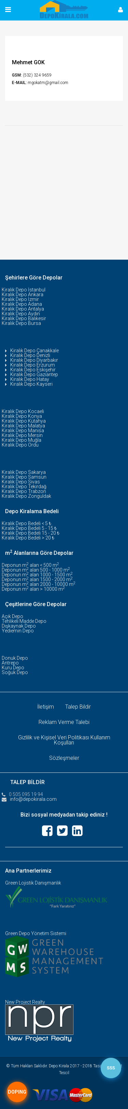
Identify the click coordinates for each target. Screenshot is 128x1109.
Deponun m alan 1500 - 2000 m (37, 579)
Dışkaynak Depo (19, 626)
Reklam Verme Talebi (64, 722)
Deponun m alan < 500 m (30, 565)
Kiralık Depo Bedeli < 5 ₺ (26, 523)
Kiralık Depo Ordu (20, 445)
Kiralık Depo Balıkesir (24, 318)
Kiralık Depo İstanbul (23, 289)
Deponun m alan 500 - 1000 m (36, 570)
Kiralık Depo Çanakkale (34, 350)
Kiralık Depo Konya (22, 416)
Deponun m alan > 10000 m (33, 589)
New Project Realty (25, 1002)
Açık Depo (12, 616)
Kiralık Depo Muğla (21, 440)
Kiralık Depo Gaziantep (34, 374)
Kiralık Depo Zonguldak (26, 496)
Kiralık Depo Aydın (21, 313)
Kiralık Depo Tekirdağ (24, 486)
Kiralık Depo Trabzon (24, 491)
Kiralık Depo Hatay (29, 379)
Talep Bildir (78, 706)
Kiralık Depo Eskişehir (33, 369)
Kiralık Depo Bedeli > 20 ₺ (28, 537)
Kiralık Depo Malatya (23, 425)
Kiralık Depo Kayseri (31, 384)
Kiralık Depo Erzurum (32, 365)
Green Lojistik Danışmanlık (33, 883)
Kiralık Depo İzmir (20, 299)
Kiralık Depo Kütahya (24, 421)
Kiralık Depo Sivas (21, 481)
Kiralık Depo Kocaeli (23, 411)
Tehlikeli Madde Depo (24, 621)
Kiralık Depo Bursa (21, 323)
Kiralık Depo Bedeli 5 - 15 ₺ (29, 528)
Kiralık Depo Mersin (22, 435)
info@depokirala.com (33, 799)
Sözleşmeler (64, 758)
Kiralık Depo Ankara (22, 294)
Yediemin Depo (18, 630)
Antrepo (10, 663)
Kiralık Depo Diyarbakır (34, 360)
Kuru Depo (13, 667)
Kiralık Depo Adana (22, 304)
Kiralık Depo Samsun (24, 477)
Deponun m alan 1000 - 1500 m (37, 574)
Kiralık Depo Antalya (23, 309)
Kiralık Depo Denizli (30, 355)
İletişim (45, 706)
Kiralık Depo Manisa (23, 430)
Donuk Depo (15, 658)
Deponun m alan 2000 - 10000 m (38, 584)
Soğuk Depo (15, 672)
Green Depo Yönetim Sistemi (35, 933)
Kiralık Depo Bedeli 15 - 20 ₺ (30, 533)
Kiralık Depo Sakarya (24, 472)
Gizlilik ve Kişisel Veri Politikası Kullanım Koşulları (64, 740)
